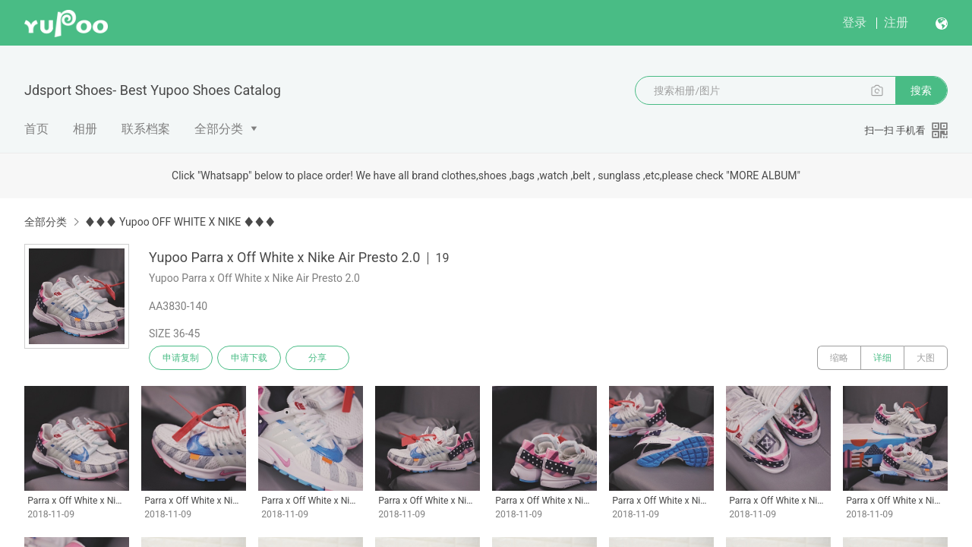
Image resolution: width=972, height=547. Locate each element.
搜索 (921, 90)
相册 (85, 129)
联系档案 (146, 129)
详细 (882, 358)
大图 (926, 358)
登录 (854, 22)
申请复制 (181, 358)
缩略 (839, 358)
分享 (317, 358)
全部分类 (218, 129)
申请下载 (249, 358)
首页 (36, 129)
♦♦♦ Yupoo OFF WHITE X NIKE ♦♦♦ (179, 222)
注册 (896, 22)
